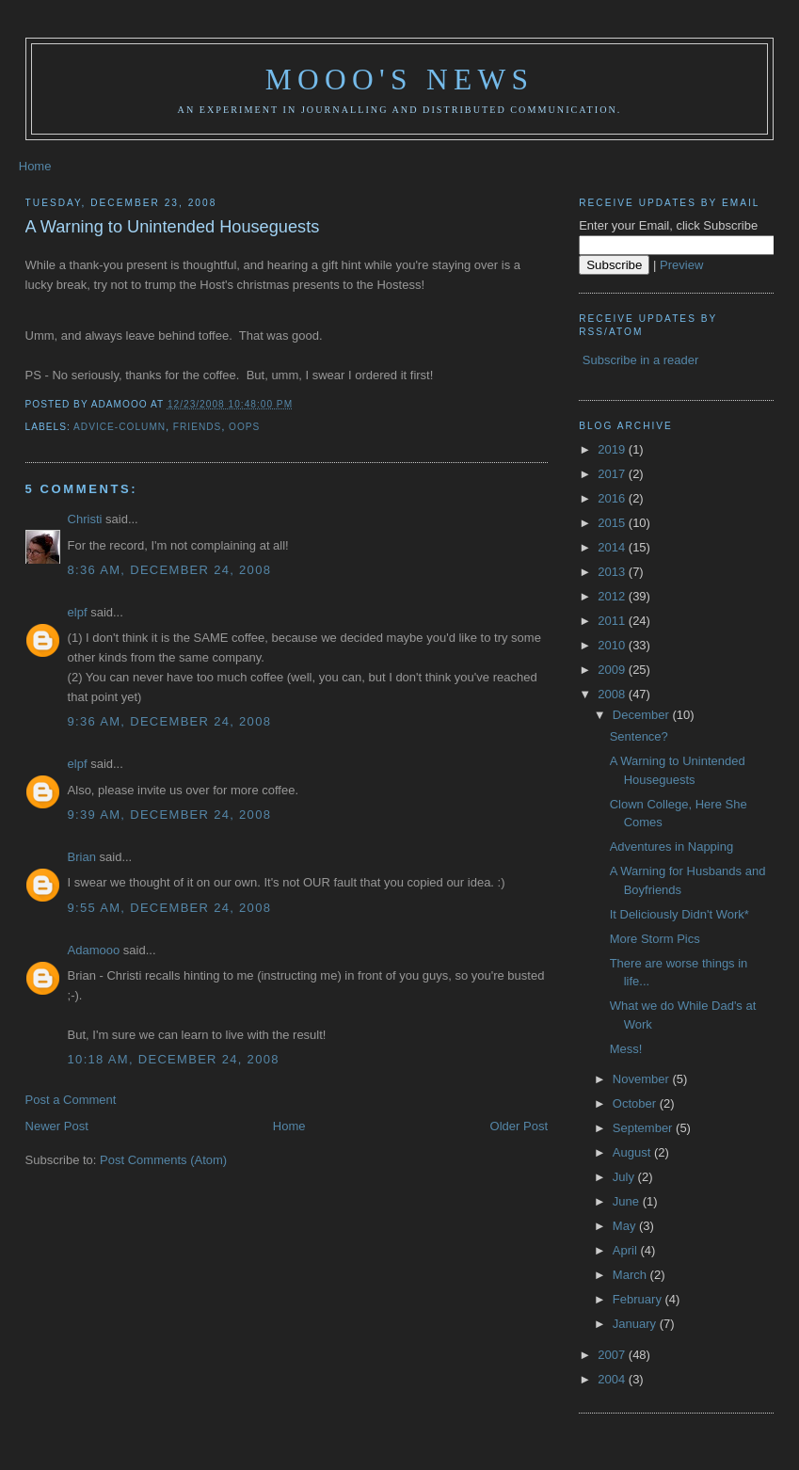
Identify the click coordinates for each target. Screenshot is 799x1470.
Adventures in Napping (672, 846)
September (644, 1128)
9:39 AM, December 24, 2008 (170, 814)
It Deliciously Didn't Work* (679, 914)
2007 (613, 1355)
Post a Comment (71, 1100)
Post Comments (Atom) (163, 1160)
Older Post (519, 1126)
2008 (613, 694)
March (631, 1275)
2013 (613, 572)
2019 (613, 449)
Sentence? (639, 736)
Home (35, 166)
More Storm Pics (655, 939)
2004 (613, 1379)
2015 (613, 523)
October (636, 1103)
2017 (613, 474)
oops (244, 427)
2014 (613, 547)
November (643, 1079)
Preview (681, 265)
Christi (85, 519)
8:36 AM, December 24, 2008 (170, 570)
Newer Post (56, 1126)
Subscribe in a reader (641, 360)
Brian (82, 857)
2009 (613, 670)
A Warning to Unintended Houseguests (172, 226)
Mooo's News (399, 79)
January (636, 1324)
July (625, 1177)
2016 (613, 498)
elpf (78, 612)
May (626, 1226)
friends (197, 427)
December (643, 715)
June (628, 1201)
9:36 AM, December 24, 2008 (170, 721)
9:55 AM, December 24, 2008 (170, 908)
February (639, 1299)
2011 (613, 621)
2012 (613, 596)
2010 (613, 645)
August (633, 1152)
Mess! (626, 1049)
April (627, 1250)
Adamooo (94, 950)
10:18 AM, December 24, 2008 (174, 1059)
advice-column (119, 427)
